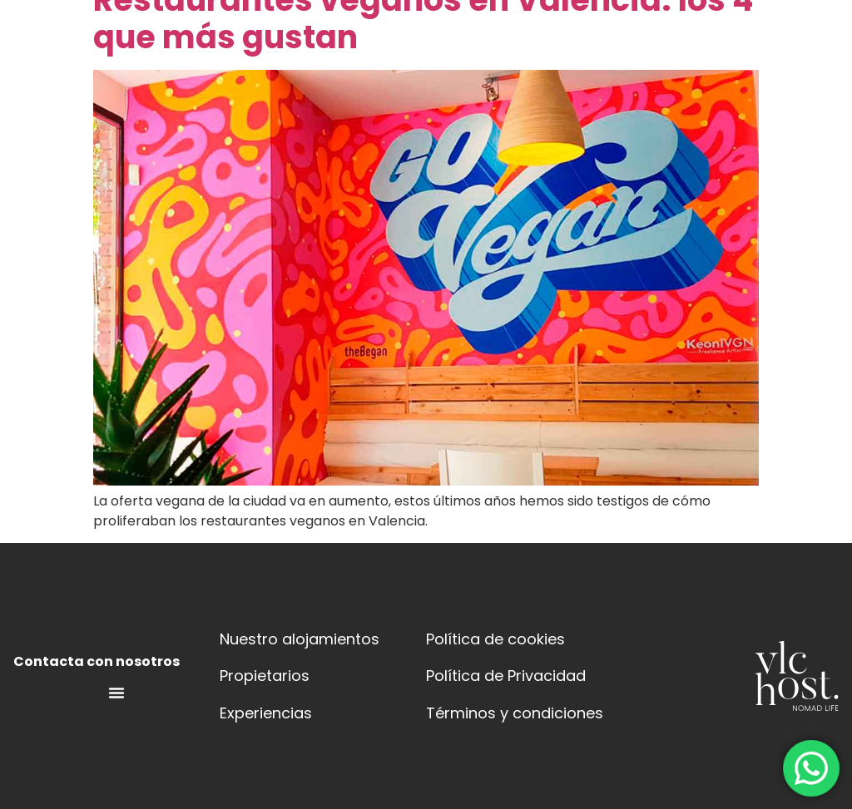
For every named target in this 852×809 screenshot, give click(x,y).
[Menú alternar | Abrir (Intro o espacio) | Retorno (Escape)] (116, 692)
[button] (437, 60)
